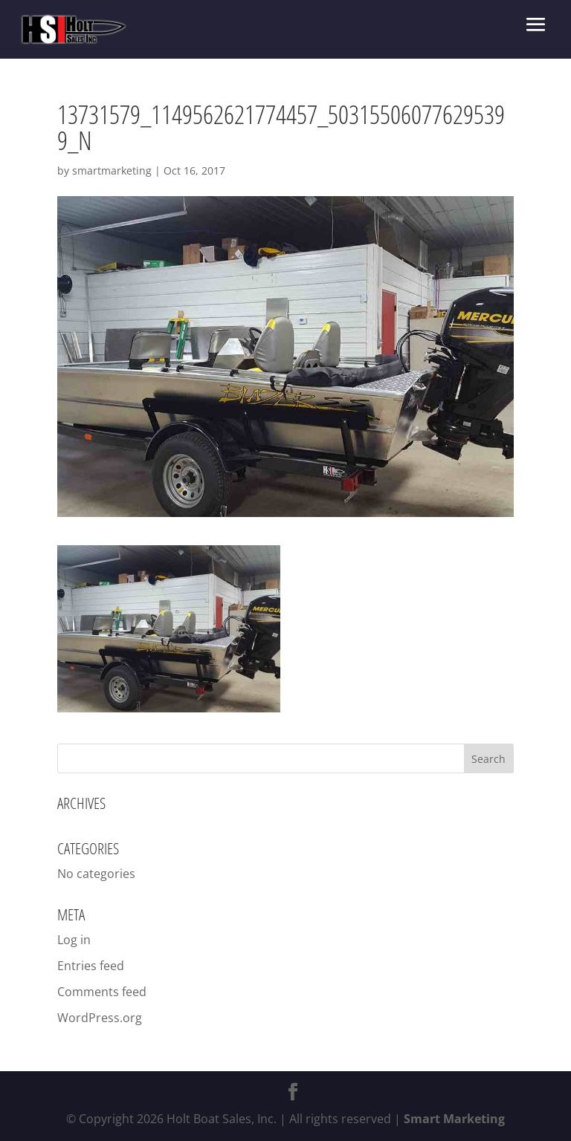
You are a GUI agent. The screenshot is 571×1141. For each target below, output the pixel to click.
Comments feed (101, 992)
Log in (74, 940)
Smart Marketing (454, 1119)
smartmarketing (112, 170)
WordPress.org (99, 1018)
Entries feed (90, 966)
